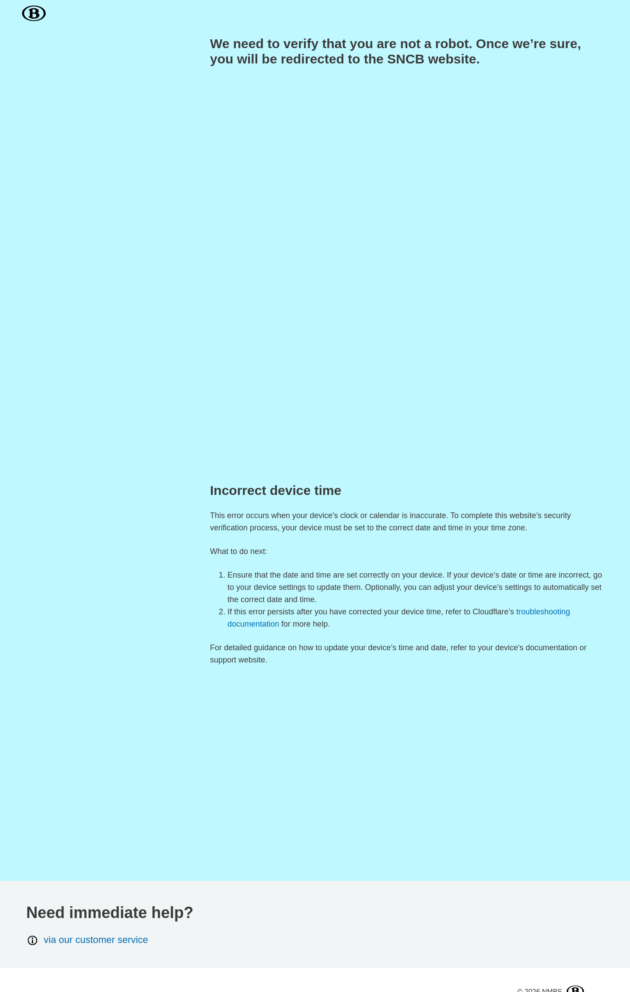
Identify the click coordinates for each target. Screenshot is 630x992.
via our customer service (87, 940)
